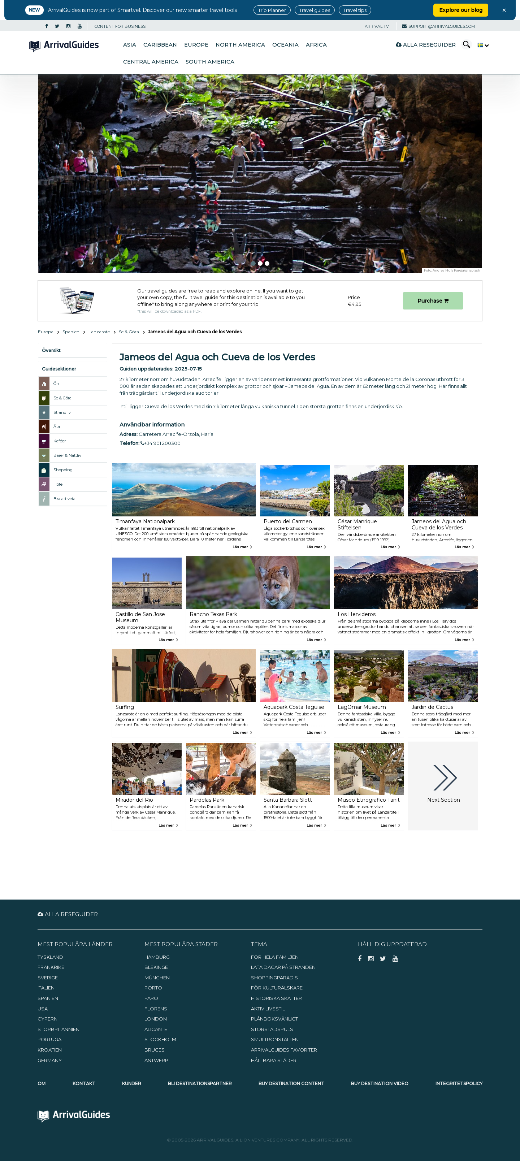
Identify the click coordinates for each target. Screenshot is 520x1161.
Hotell (59, 484)
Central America (150, 62)
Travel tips (355, 10)
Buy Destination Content (291, 1083)
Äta (56, 426)
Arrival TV (377, 26)
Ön (56, 383)
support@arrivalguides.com (438, 26)
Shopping (63, 469)
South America (210, 62)
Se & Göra (129, 331)
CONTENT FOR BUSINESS (120, 26)
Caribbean (160, 45)
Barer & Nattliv (67, 455)
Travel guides (314, 10)
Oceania (285, 45)
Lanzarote (99, 331)
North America (240, 45)
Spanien (70, 331)
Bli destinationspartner (200, 1083)
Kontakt (84, 1083)
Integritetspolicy (459, 1083)
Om (42, 1083)
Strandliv (62, 412)
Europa (45, 331)
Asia (129, 45)
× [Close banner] (504, 10)
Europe (196, 45)
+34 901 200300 (160, 443)
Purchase (432, 301)
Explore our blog (460, 10)
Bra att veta (64, 498)
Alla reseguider (426, 44)
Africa (316, 45)
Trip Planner (272, 10)
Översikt (51, 350)
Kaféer (59, 440)
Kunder (131, 1083)
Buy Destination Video (379, 1083)
